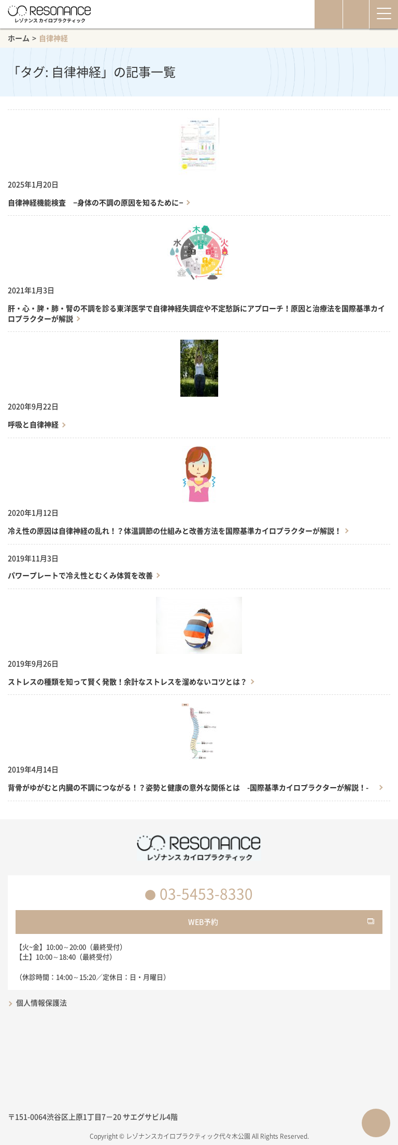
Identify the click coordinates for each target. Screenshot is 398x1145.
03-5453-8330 (206, 893)
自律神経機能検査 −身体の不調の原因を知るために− (95, 202)
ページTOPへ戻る (376, 1123)
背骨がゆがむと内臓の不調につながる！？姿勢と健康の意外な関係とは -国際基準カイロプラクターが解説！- (192, 787)
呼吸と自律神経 (33, 424)
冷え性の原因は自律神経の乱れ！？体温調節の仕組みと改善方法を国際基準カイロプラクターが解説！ (175, 531)
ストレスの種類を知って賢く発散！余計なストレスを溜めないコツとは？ (127, 682)
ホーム (19, 38)
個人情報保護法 (41, 1002)
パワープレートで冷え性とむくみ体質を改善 (80, 575)
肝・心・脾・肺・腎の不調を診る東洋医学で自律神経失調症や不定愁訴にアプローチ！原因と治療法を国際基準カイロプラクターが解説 (196, 313)
